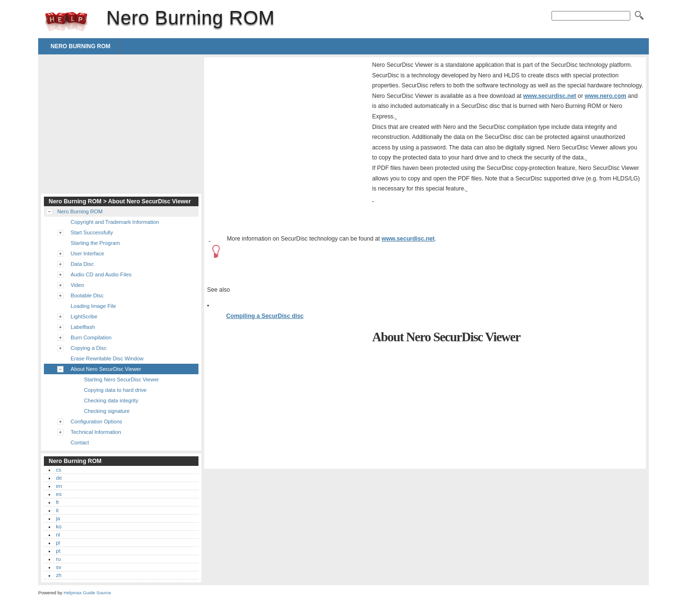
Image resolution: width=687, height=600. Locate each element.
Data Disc (82, 264)
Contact (80, 442)
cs (58, 470)
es (59, 494)
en (59, 486)
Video (77, 285)
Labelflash (83, 327)
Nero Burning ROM (66, 21)
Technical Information (96, 432)
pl (58, 543)
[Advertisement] (287, 127)
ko (59, 526)
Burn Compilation (91, 337)
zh (59, 575)
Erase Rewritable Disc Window (107, 358)
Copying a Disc (88, 348)
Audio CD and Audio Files (101, 274)
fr (57, 502)
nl (58, 534)
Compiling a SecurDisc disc (264, 316)
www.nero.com (605, 96)
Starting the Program (95, 243)
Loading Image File (93, 306)
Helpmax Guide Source (87, 592)
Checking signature (107, 411)
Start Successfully (92, 232)
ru (58, 559)
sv (58, 567)
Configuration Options (96, 421)
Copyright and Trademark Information (115, 222)
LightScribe (84, 316)
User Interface (87, 253)
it (57, 510)
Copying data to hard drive (115, 390)
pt (58, 551)
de (59, 478)
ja (58, 518)
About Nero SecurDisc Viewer (106, 369)
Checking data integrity (111, 400)
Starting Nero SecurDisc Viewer (121, 379)
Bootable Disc (87, 295)
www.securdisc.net (549, 96)
